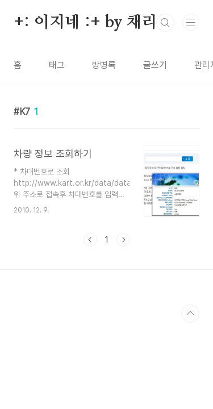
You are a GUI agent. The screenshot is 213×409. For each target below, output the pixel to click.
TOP (190, 313)
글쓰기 (155, 65)
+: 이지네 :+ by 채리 (85, 23)
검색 (165, 22)
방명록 (104, 65)
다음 (123, 240)
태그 (57, 65)
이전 (90, 240)
